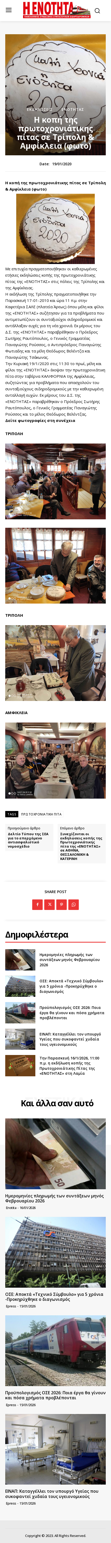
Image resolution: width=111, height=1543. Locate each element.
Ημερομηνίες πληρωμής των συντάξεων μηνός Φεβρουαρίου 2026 (70, 959)
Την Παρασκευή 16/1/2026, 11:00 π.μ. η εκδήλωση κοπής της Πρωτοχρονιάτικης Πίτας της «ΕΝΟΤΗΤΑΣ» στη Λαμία (69, 1066)
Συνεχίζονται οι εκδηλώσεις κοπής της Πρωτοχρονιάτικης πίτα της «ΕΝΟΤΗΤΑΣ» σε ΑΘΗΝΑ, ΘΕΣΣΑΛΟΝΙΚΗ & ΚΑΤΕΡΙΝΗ (81, 846)
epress (11, 1306)
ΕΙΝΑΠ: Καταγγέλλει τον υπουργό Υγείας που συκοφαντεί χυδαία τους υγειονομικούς (70, 1039)
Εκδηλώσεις (40, 109)
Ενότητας (73, 109)
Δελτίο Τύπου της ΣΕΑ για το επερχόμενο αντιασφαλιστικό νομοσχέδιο (28, 840)
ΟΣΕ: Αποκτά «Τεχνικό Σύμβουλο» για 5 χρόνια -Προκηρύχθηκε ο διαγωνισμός (71, 986)
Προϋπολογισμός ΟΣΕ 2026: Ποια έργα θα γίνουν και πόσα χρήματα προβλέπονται (72, 1012)
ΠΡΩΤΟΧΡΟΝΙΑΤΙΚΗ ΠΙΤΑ (41, 814)
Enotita (11, 1207)
